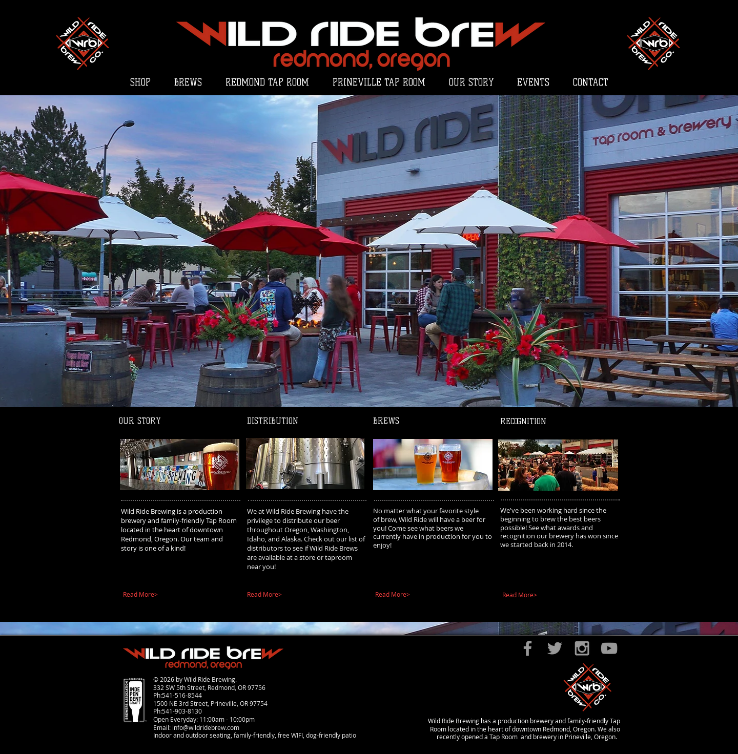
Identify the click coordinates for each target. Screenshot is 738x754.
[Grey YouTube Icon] (609, 648)
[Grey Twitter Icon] (555, 648)
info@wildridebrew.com (205, 727)
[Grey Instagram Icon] (582, 648)
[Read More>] (175, 595)
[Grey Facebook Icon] (528, 648)
